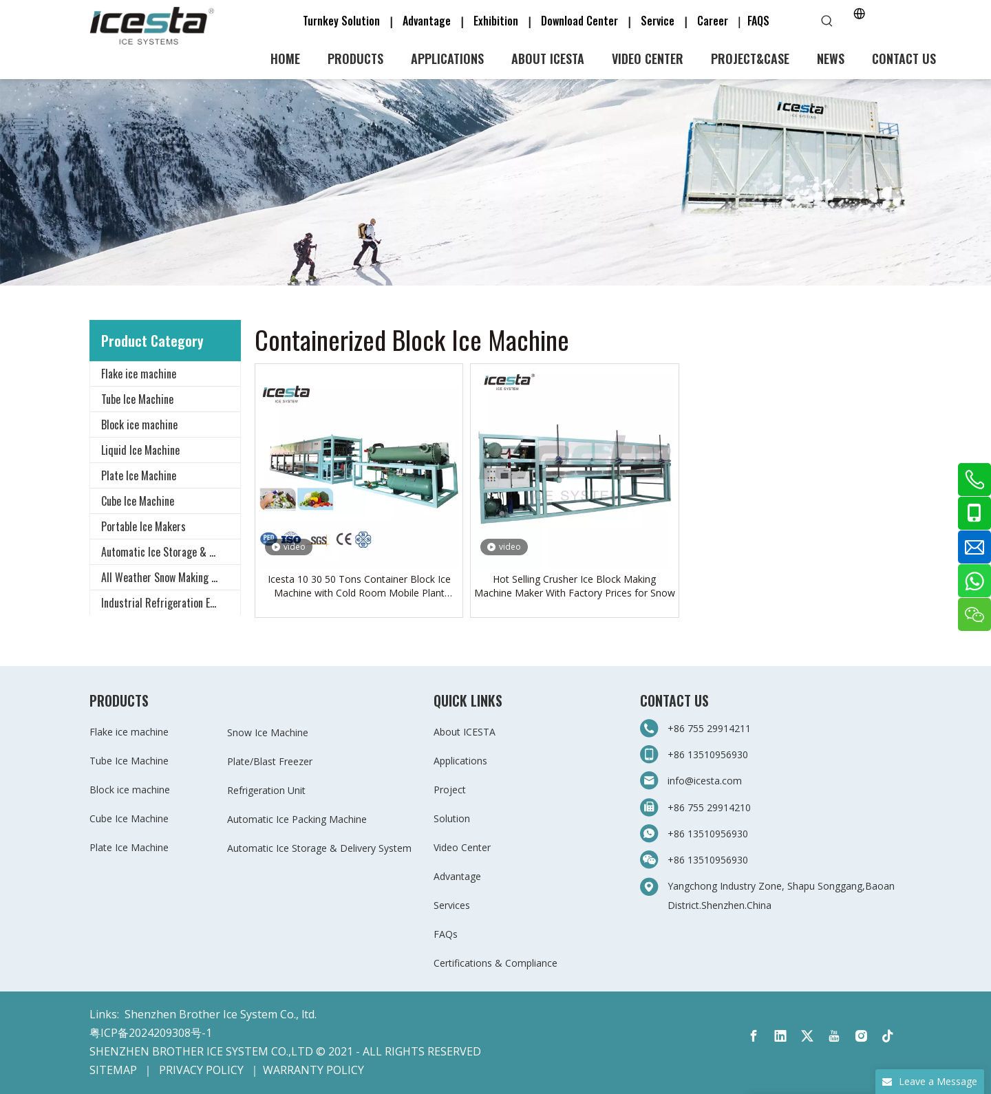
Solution (452, 818)
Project (450, 789)
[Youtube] (834, 1036)
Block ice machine (139, 424)
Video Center (462, 847)
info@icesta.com (705, 780)
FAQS (758, 20)
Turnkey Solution (343, 20)
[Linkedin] (780, 1036)
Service (662, 20)
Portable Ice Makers (143, 526)
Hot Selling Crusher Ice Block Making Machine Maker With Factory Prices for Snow (574, 585)
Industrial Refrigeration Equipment (170, 602)
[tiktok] (887, 1036)
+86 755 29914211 (711, 728)
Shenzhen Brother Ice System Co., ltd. (221, 1014)
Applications (460, 760)
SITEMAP (113, 1069)
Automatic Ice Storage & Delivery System (170, 552)
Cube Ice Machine (137, 501)
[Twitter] (807, 1036)
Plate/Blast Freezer (269, 761)
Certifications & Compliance (495, 962)
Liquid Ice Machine (140, 450)
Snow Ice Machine (267, 732)
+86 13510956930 (708, 754)
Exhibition (495, 20)
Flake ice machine (138, 373)
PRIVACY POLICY (201, 1069)
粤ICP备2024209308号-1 (150, 1032)
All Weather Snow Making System (170, 577)
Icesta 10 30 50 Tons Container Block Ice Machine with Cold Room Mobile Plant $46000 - (359, 586)
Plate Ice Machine (138, 475)
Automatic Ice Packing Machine (297, 819)
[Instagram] (861, 1036)
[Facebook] (753, 1036)
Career (712, 20)
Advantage (427, 20)
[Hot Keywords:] (827, 21)
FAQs (446, 934)
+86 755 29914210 (709, 807)
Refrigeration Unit (266, 790)
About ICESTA (465, 731)
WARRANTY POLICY (313, 1069)
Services (452, 905)
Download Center (579, 20)
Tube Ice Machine (137, 399)
